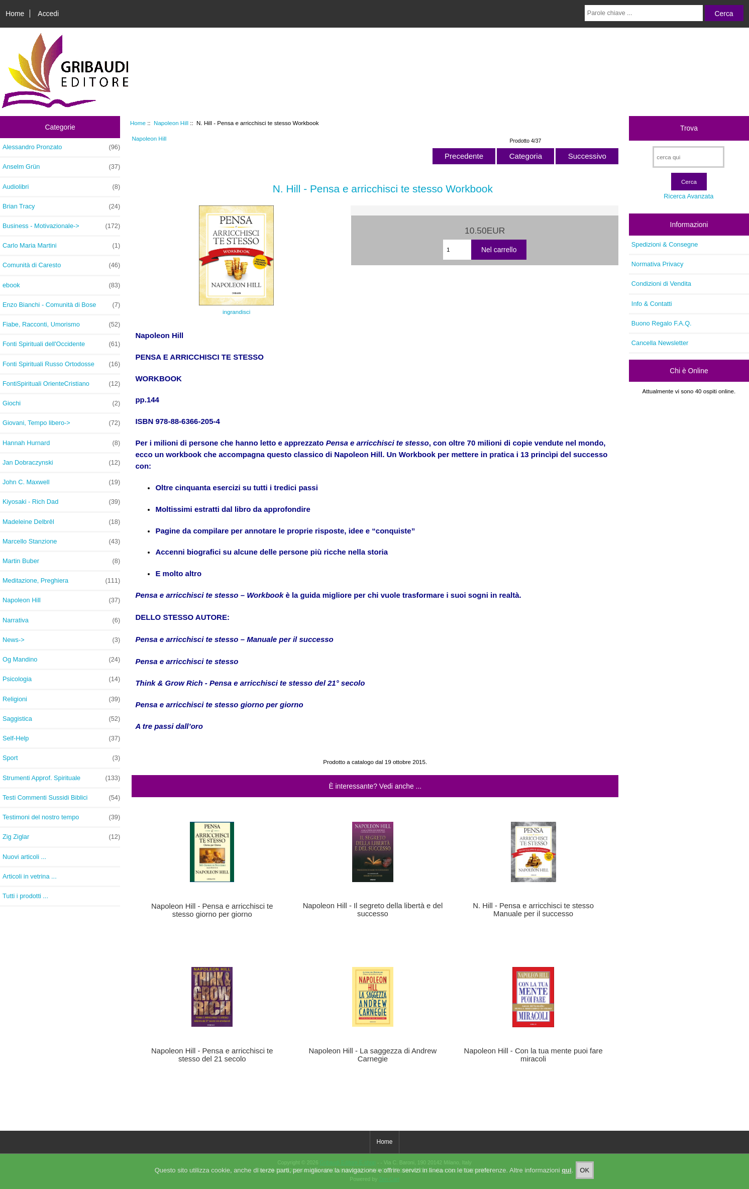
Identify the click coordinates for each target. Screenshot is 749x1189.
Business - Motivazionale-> (61, 226)
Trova (689, 128)
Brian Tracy (61, 206)
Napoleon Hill (171, 123)
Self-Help (61, 738)
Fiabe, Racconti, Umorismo (61, 324)
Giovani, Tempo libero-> (61, 423)
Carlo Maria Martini (61, 246)
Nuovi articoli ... (24, 856)
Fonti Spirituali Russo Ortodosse (61, 364)
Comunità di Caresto (61, 265)
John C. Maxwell (61, 482)
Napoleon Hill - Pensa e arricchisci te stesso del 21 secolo (212, 1055)
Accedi (48, 14)
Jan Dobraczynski (61, 463)
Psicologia (61, 679)
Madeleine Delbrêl (61, 522)
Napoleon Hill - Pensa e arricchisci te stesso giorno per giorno (212, 910)
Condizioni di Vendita (661, 283)
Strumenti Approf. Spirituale (61, 778)
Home (15, 14)
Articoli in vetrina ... (30, 876)
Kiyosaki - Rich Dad (61, 502)
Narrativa (61, 620)
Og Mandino (61, 660)
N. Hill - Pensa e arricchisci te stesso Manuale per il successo (533, 910)
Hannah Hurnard (61, 443)
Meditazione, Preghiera (61, 581)
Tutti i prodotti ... (25, 896)
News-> (61, 640)
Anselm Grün (61, 167)
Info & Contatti (651, 303)
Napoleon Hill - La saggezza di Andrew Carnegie (373, 1055)
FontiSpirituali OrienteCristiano (61, 384)
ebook (61, 285)
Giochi (61, 403)
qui (567, 1174)
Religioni (61, 699)
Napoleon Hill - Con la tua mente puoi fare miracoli (533, 1055)
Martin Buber (61, 561)
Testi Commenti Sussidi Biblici (61, 798)
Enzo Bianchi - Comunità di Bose (61, 305)
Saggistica (61, 719)
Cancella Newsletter (659, 343)
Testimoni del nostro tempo (61, 817)
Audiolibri (61, 187)
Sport (61, 758)
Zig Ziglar (61, 837)
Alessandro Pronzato (61, 147)
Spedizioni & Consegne (664, 244)
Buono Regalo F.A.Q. (661, 323)
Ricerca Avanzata (688, 196)
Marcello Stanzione (61, 541)
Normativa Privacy (657, 264)
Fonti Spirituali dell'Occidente (61, 344)
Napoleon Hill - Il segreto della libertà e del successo (373, 910)
